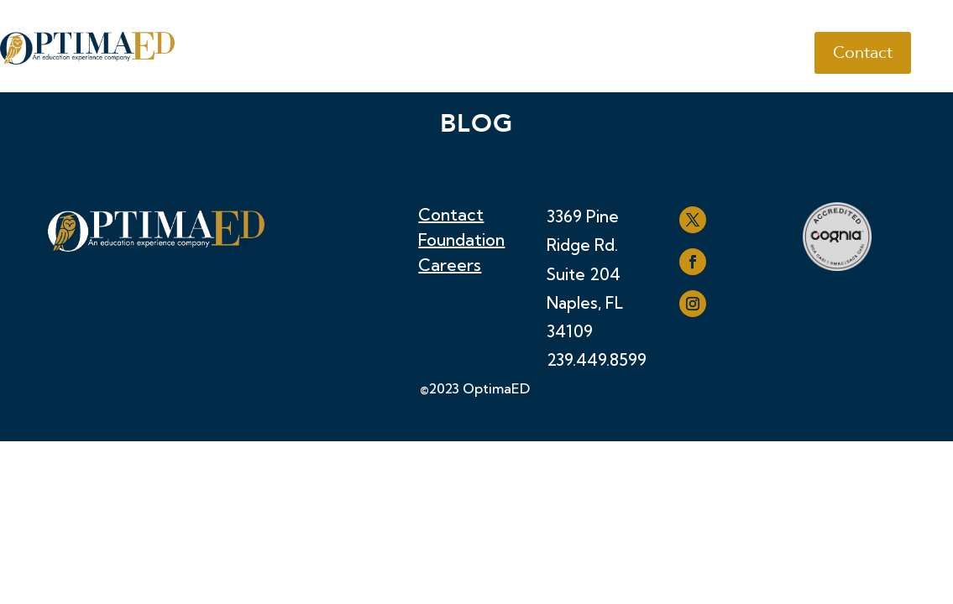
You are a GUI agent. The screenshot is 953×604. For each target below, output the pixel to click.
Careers (449, 267)
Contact (863, 52)
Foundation (461, 242)
